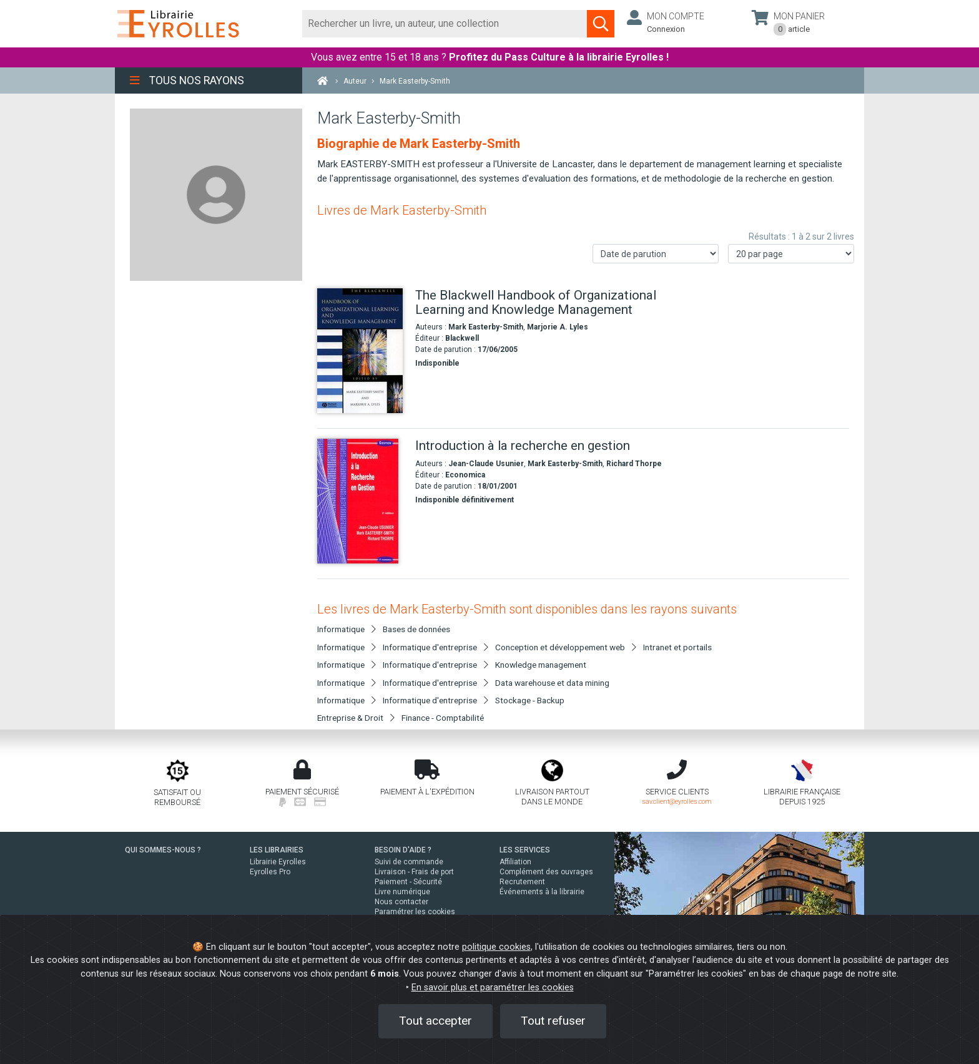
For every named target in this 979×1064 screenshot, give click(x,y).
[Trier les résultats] (656, 253)
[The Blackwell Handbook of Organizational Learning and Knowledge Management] (361, 350)
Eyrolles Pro (270, 871)
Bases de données (416, 629)
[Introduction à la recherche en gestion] (361, 501)
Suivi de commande (409, 861)
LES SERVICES (524, 850)
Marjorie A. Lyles (557, 327)
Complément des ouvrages (546, 871)
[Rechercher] (445, 23)
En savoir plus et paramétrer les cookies (492, 987)
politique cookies (496, 947)
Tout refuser (553, 1020)
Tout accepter (435, 1020)
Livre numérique (402, 891)
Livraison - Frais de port (414, 871)
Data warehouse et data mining (552, 683)
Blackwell (462, 338)
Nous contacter (401, 901)
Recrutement (522, 881)
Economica (465, 475)
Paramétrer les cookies (415, 911)
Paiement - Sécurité (408, 881)
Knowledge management (540, 665)
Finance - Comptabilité (442, 718)
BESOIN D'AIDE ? (403, 850)
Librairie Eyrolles (278, 861)
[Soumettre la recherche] (600, 23)
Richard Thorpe (634, 463)
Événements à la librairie (541, 891)
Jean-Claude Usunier (486, 463)
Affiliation (515, 861)
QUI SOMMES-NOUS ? (163, 850)
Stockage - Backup (529, 700)
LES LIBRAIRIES (276, 850)
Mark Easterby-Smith (485, 327)
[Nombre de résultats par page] (791, 253)
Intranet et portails (677, 647)
